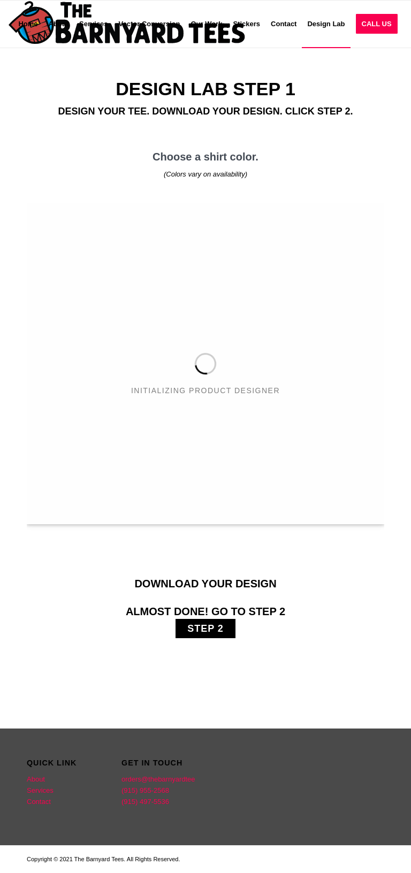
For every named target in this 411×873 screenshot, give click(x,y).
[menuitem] (28, 24)
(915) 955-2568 (145, 790)
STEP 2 (205, 628)
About (36, 779)
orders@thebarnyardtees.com (167, 779)
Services (40, 790)
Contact (39, 802)
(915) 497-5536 (145, 802)
